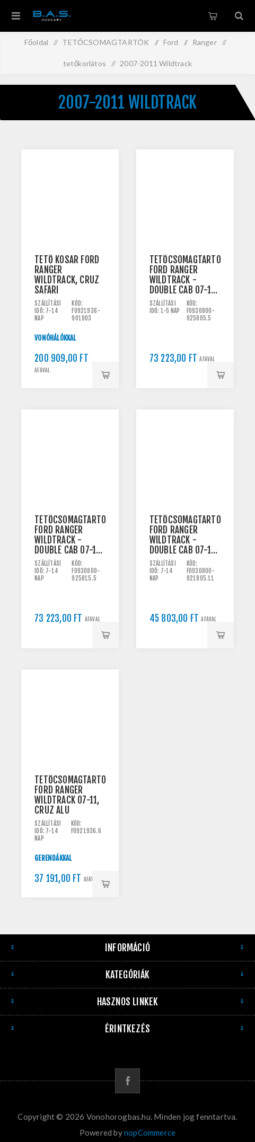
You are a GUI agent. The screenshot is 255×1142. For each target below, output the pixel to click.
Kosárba (105, 375)
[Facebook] (127, 1080)
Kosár (212, 16)
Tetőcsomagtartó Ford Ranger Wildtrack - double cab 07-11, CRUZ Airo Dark (69, 535)
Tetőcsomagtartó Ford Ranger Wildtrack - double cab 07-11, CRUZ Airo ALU (185, 275)
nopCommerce (149, 1132)
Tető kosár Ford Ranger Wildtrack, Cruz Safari (66, 275)
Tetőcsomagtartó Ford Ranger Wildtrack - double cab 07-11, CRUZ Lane (185, 535)
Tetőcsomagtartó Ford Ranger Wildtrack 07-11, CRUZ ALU (69, 795)
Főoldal (36, 42)
